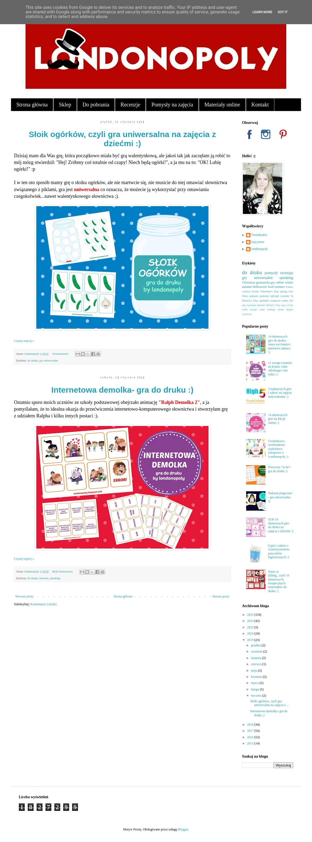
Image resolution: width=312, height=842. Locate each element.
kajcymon (257, 242)
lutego (255, 689)
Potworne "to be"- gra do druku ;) (279, 469)
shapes (289, 309)
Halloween (260, 287)
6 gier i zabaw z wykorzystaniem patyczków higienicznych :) (278, 551)
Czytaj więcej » (24, 341)
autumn (247, 287)
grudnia (256, 645)
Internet (43, 578)
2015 (250, 743)
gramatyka (263, 282)
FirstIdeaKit (259, 235)
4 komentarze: (60, 353)
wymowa (246, 314)
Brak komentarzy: (63, 571)
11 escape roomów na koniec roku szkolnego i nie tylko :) (280, 368)
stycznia (256, 695)
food (271, 287)
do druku (32, 360)
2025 (250, 615)
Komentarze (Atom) (43, 604)
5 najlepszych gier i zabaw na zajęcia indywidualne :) (280, 393)
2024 (250, 621)
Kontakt (260, 105)
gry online (277, 282)
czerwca (256, 664)
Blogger (183, 829)
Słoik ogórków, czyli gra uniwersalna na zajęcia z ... (269, 703)
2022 (250, 627)
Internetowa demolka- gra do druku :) (122, 389)
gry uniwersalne (48, 360)
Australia (251, 305)
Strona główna (32, 105)
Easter (289, 286)
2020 (250, 633)
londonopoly (259, 249)
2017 (250, 731)
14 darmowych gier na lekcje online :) (278, 419)
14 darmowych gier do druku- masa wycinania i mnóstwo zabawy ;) (279, 344)
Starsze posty (220, 596)
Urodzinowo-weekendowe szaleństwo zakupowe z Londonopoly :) (278, 448)
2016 (250, 737)
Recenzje (130, 105)
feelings (271, 309)
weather (284, 296)
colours (246, 291)
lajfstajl (274, 296)
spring (283, 291)
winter (289, 282)
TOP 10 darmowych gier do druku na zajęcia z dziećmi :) (280, 525)
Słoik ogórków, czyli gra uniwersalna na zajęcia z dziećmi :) (122, 139)
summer (280, 287)
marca (255, 683)
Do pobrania (96, 105)
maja (254, 670)
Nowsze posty (24, 596)
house (281, 309)
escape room (257, 309)
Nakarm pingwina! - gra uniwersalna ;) (280, 497)
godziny (264, 296)
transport (275, 300)
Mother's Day (273, 305)
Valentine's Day (269, 291)
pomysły (271, 273)
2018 (250, 724)
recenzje (286, 273)
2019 (250, 640)
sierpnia (256, 658)
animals (253, 296)
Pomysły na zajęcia (172, 105)
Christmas (248, 282)
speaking (55, 578)
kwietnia (257, 677)
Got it (283, 12)
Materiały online (222, 105)
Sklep (65, 105)
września (257, 651)
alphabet (264, 300)
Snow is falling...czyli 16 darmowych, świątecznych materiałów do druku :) (278, 581)
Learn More (262, 12)
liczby (255, 291)
